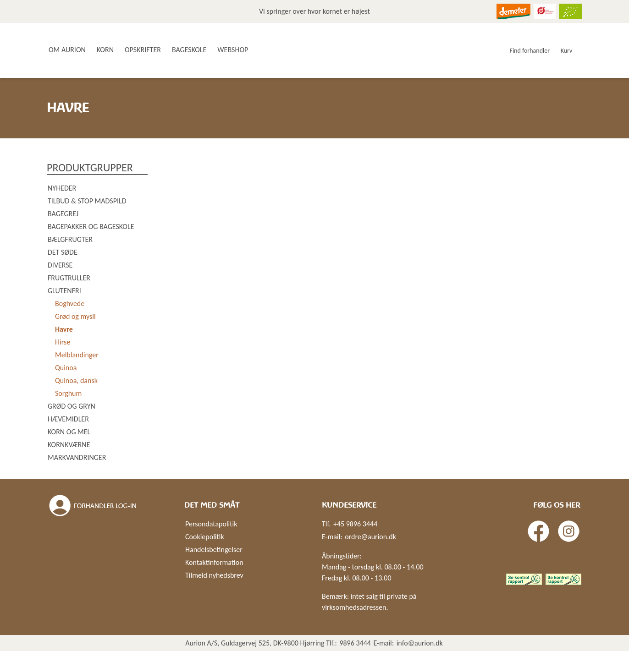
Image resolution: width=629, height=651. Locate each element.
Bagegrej (63, 213)
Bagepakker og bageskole (91, 226)
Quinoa (66, 367)
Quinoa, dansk (76, 380)
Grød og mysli (75, 316)
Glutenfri (64, 290)
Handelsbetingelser (214, 549)
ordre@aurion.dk (370, 536)
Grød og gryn (71, 406)
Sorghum (68, 393)
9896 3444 (355, 643)
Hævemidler (68, 419)
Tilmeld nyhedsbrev (214, 575)
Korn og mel (69, 431)
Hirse (62, 342)
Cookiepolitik (204, 536)
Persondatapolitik (211, 524)
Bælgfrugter (70, 239)
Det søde (62, 252)
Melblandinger (77, 354)
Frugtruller (69, 278)
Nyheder (62, 188)
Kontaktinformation (214, 562)
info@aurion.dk (420, 643)
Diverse (60, 265)
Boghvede (69, 303)
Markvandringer (77, 457)
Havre (64, 329)
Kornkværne (69, 444)
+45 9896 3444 (355, 524)
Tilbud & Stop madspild (87, 201)
